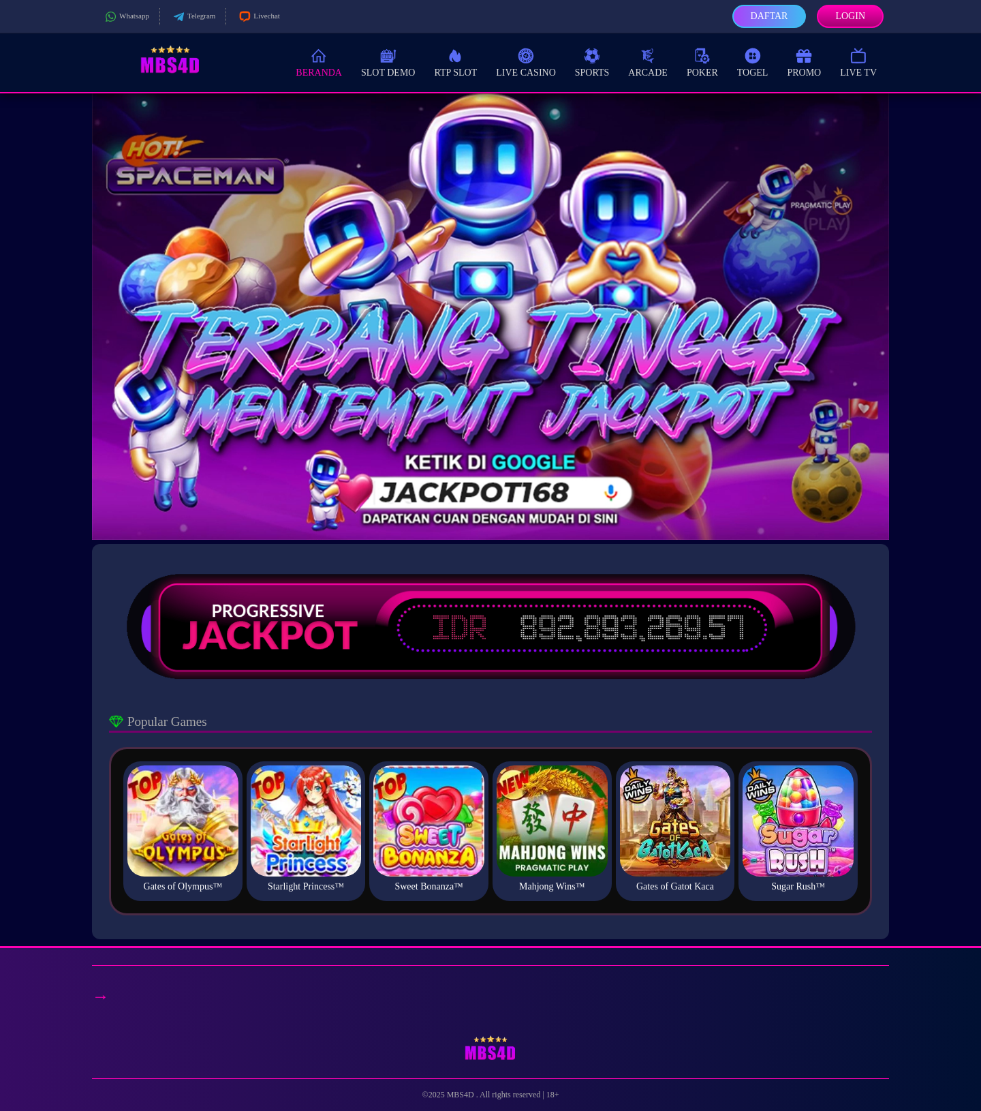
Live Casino (526, 62)
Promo (804, 62)
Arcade (648, 62)
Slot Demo (388, 62)
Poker (702, 62)
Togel (752, 62)
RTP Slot (455, 62)
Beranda (319, 62)
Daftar (769, 16)
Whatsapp (125, 16)
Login (850, 16)
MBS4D (461, 1094)
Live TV (858, 62)
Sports (592, 62)
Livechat (257, 16)
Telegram (192, 16)
